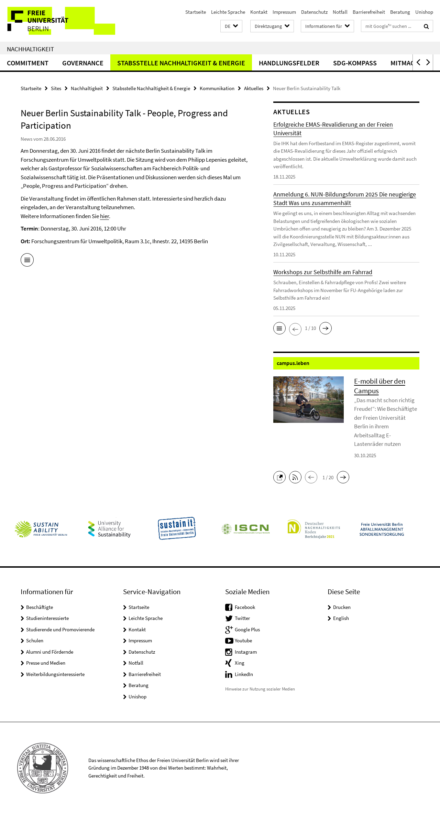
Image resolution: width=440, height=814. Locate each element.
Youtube (243, 640)
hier (104, 216)
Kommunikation (217, 88)
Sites (56, 88)
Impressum (284, 12)
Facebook (245, 607)
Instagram (246, 652)
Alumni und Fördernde (49, 652)
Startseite (195, 12)
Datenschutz (314, 12)
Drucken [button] (342, 607)
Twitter (242, 618)
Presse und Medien (45, 663)
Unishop (424, 12)
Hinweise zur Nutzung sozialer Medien (260, 689)
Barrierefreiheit (369, 12)
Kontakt (258, 12)
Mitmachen (408, 62)
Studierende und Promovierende (60, 629)
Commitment (27, 62)
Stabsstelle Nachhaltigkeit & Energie (181, 62)
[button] (231, 26)
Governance (82, 62)
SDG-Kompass (355, 62)
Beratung (400, 12)
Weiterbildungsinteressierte (55, 674)
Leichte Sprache (228, 12)
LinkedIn (244, 674)
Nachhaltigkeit (30, 49)
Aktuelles (253, 88)
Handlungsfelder (289, 62)
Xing (239, 663)
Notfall (340, 12)
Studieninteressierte (47, 618)
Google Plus (247, 629)
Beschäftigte (39, 607)
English (341, 618)
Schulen (34, 640)
